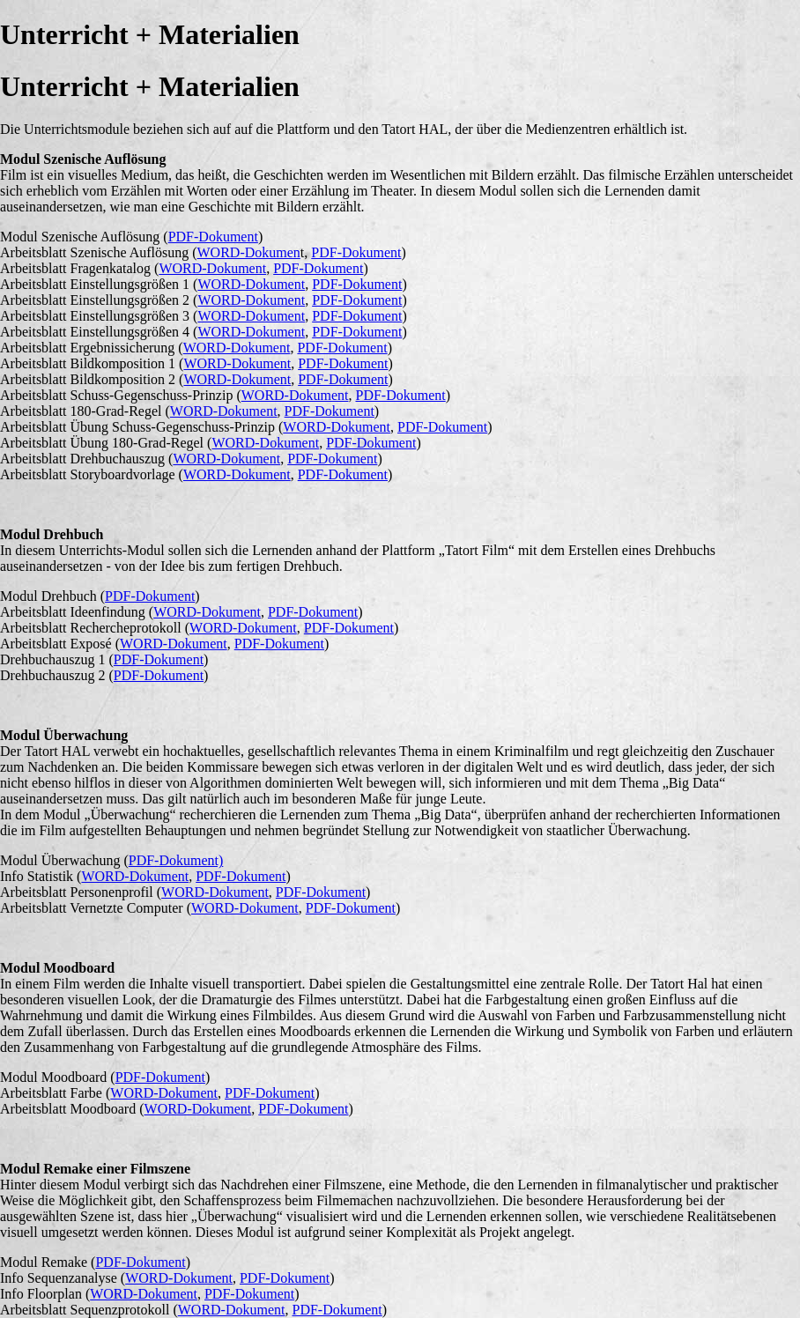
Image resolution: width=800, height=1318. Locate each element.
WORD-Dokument (212, 268)
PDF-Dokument (213, 236)
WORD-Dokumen (248, 252)
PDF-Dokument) (176, 860)
